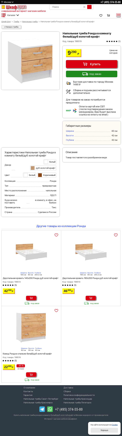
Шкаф (13, 7)
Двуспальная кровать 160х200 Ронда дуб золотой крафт (90, 278)
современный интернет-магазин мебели (23, 11)
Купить (91, 64)
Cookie (115, 425)
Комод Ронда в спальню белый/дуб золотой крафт (27, 354)
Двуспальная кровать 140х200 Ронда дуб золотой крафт (30, 278)
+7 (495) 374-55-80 (111, 2)
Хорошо (104, 430)
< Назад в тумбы (11, 27)
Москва (7, 2)
